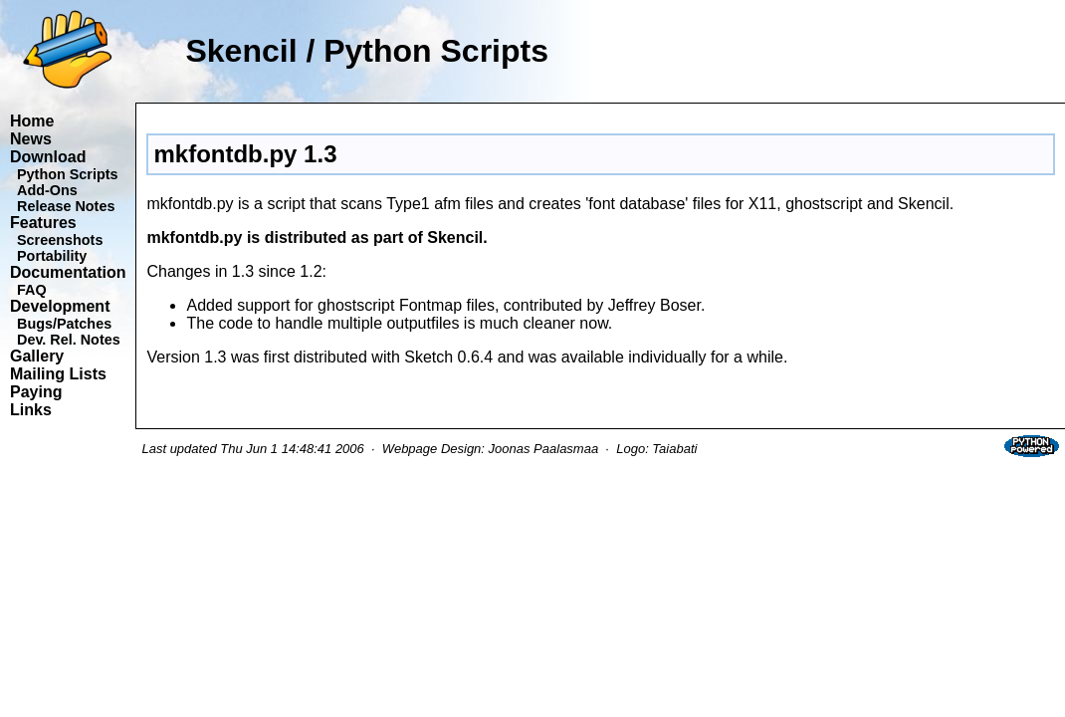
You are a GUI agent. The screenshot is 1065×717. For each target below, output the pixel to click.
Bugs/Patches (64, 324)
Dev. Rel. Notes (68, 340)
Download (48, 156)
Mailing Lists (58, 373)
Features (43, 222)
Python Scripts (67, 174)
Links (31, 409)
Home (32, 121)
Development (59, 306)
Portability (52, 256)
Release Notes (65, 206)
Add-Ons (47, 190)
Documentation (67, 272)
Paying (36, 391)
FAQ (32, 290)
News (31, 138)
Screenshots (60, 240)
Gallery (37, 356)
